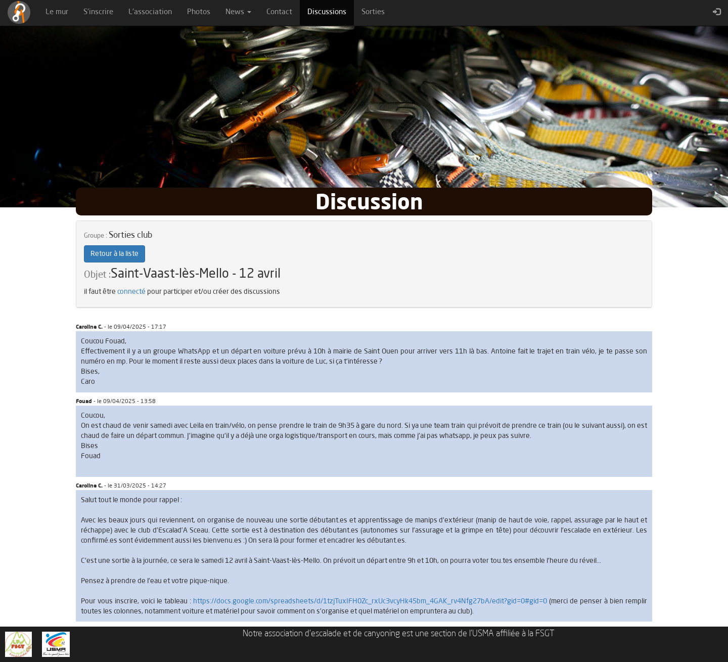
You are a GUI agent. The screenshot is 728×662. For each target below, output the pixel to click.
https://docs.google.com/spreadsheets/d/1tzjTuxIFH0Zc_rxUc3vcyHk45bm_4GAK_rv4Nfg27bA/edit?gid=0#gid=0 (370, 601)
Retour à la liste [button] (114, 253)
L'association (150, 12)
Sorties (373, 12)
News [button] (238, 12)
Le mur (57, 12)
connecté (131, 291)
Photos (198, 12)
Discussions (330, 11)
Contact (279, 12)
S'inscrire (98, 12)
